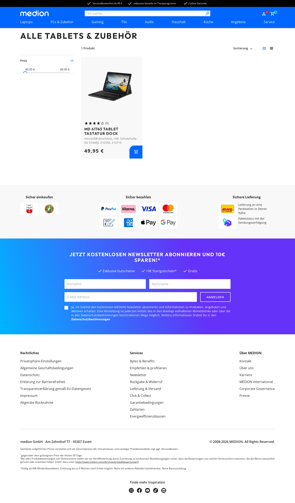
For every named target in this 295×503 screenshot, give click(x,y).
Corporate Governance (257, 388)
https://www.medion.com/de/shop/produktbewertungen (106, 462)
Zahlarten (137, 409)
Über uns (246, 368)
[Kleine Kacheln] (264, 48)
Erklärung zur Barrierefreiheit (42, 382)
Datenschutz (30, 375)
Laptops (26, 22)
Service (269, 22)
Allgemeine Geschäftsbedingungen (46, 368)
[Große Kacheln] (271, 48)
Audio (149, 22)
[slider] (25, 73)
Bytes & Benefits (142, 361)
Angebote (238, 22)
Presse (244, 395)
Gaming (98, 22)
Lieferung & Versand (145, 388)
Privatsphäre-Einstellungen (41, 361)
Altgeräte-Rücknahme (36, 402)
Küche (208, 22)
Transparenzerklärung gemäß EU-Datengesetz (55, 388)
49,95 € (30, 69)
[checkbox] (66, 308)
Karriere (245, 375)
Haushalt (179, 22)
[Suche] (207, 13)
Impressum (29, 395)
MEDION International (256, 382)
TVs (124, 22)
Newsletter (138, 375)
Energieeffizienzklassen (148, 416)
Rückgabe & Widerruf (146, 382)
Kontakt (245, 361)
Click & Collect (140, 395)
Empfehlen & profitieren (148, 368)
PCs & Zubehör (62, 22)
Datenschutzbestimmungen (90, 319)
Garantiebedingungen (147, 402)
